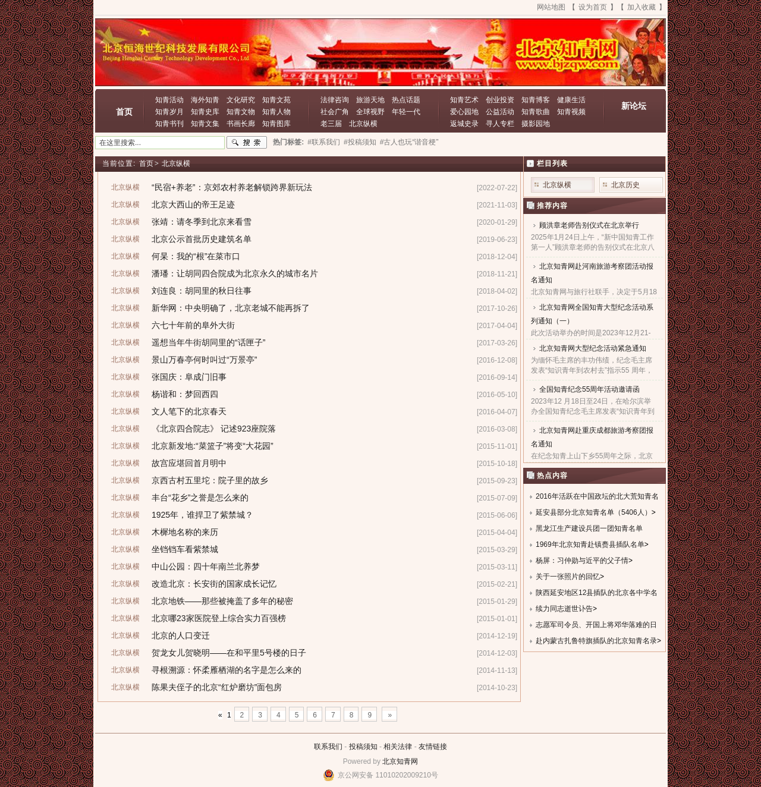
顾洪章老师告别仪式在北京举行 (589, 225)
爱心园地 (464, 112)
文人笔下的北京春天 (189, 411)
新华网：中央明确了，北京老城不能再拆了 (231, 308)
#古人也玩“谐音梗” (409, 142)
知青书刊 (169, 123)
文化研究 (241, 100)
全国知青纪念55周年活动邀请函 (589, 389)
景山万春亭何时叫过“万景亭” (204, 359)
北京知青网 (400, 761)
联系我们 (328, 746)
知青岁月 (169, 112)
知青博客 (535, 100)
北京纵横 (363, 123)
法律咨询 (334, 100)
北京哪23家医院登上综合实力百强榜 (219, 618)
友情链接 (433, 746)
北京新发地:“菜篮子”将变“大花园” (212, 446)
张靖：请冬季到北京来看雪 (201, 221)
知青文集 (205, 123)
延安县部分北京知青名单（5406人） (594, 512)
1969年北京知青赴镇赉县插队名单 (590, 544)
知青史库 (205, 112)
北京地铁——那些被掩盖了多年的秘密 (222, 601)
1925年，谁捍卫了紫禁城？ (202, 515)
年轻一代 (406, 112)
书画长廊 (241, 123)
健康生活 (571, 100)
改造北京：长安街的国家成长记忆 (214, 583)
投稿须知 (363, 746)
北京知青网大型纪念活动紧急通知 (592, 348)
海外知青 (205, 100)
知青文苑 (276, 100)
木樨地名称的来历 (185, 532)
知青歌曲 (535, 112)
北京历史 (625, 185)
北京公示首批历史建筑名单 (201, 239)
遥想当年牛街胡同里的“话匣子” (208, 342)
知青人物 (276, 112)
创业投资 (500, 100)
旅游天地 (370, 100)
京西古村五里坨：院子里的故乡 (210, 480)
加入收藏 (641, 7)
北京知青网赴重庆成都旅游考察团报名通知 (592, 437)
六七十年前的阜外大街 (193, 325)
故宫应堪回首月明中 (189, 463)
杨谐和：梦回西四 (185, 394)
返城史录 (464, 123)
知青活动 (169, 100)
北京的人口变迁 (181, 635)
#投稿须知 (360, 142)
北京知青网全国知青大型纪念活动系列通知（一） (592, 314)
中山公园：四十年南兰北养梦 (206, 566)
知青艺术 (464, 100)
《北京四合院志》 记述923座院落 (214, 428)
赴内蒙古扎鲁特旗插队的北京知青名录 (596, 641)
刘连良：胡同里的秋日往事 (201, 290)
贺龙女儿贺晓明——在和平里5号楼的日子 (229, 652)
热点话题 (406, 100)
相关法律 (397, 746)
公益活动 (500, 112)
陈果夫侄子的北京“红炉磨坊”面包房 (217, 687)
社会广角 (334, 112)
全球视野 (370, 112)
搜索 (247, 142)
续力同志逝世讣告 (564, 609)
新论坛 (633, 106)
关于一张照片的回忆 (568, 576)
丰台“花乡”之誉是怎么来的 (200, 497)
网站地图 (551, 7)
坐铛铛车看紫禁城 (185, 549)
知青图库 (276, 123)
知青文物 (241, 112)
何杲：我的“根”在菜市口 (196, 256)
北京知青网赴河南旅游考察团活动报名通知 (592, 273)
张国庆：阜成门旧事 (189, 377)
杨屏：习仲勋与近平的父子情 (582, 560)
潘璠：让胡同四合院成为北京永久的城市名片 (235, 273)
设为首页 (592, 7)
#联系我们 (323, 142)
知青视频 (571, 112)
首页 (124, 112)
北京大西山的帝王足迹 (193, 204)
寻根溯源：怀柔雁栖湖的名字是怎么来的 (226, 670)
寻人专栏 (500, 123)
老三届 (331, 123)
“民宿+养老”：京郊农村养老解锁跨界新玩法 (232, 187)
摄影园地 (535, 123)
